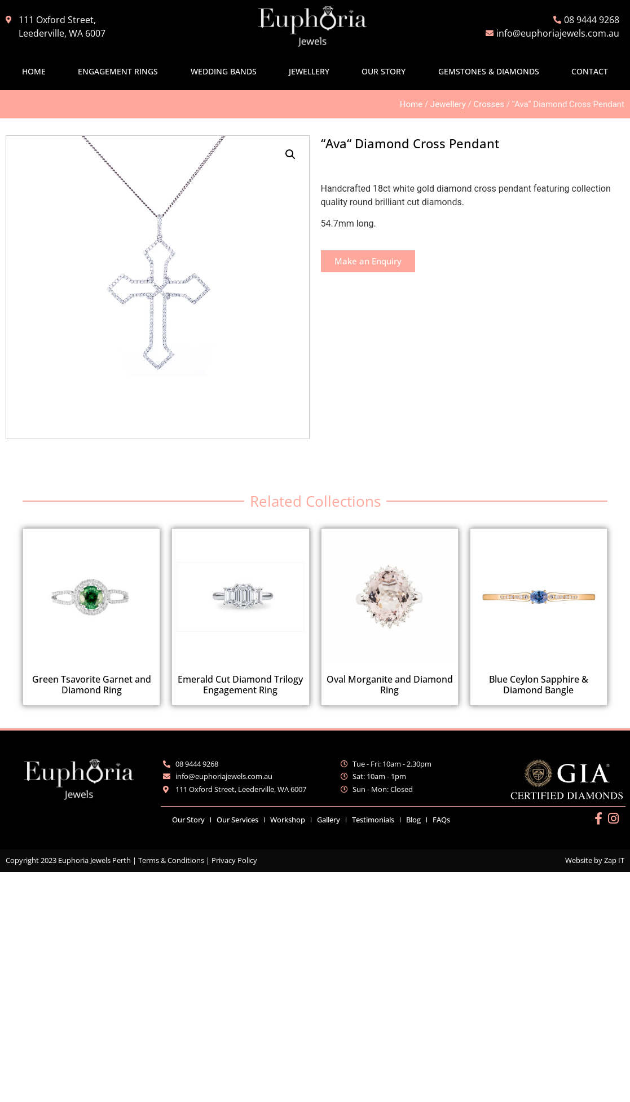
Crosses (489, 104)
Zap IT (614, 860)
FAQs (441, 820)
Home (34, 71)
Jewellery (309, 71)
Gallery (328, 820)
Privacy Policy (234, 860)
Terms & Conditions (171, 860)
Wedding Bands (224, 71)
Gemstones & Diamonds (488, 71)
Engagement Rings (118, 71)
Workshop (287, 820)
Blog (413, 820)
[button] (290, 154)
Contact (589, 71)
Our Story (384, 71)
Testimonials (373, 820)
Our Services (237, 820)
